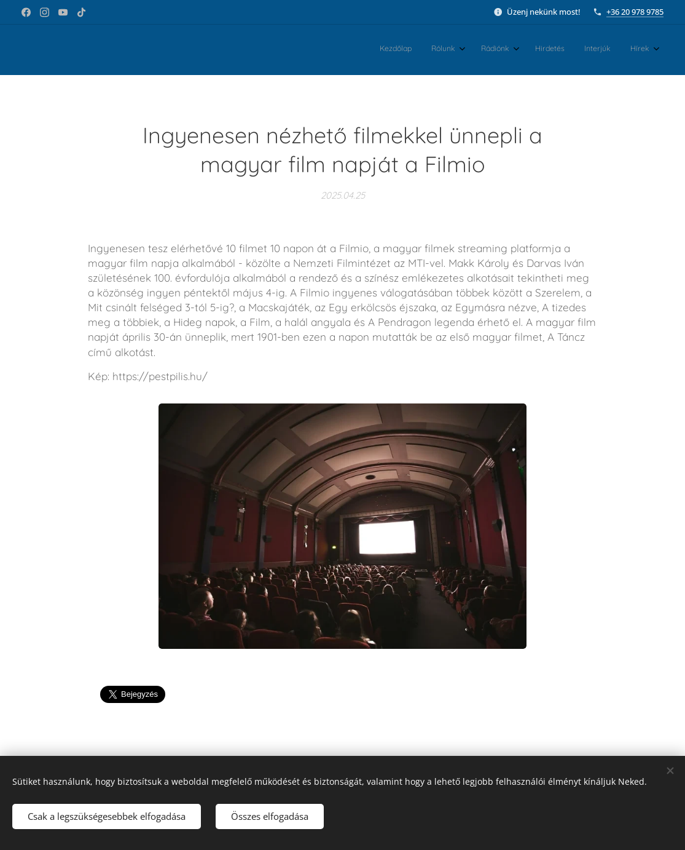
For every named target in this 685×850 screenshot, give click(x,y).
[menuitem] (542, 49)
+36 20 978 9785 (634, 11)
